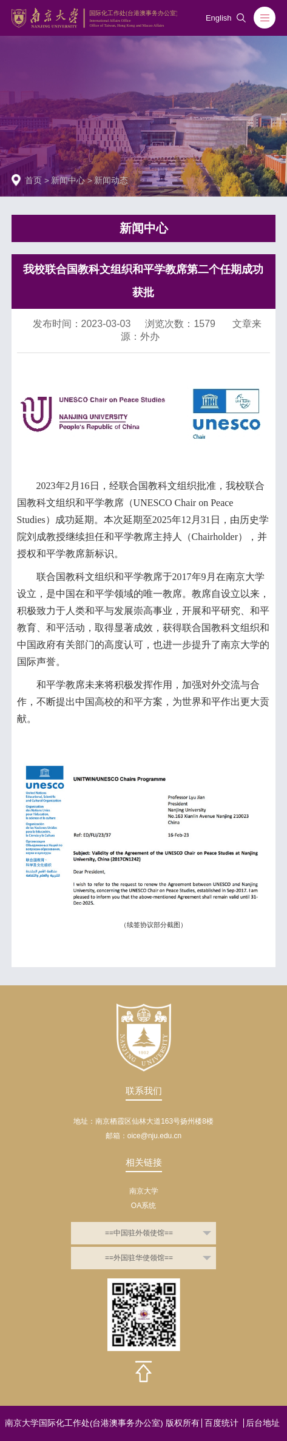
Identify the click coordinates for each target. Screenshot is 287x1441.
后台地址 (263, 1423)
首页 (33, 180)
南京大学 (143, 1191)
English (219, 18)
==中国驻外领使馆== (139, 1233)
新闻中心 (68, 180)
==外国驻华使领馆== (139, 1258)
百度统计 (221, 1423)
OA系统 (143, 1205)
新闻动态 (111, 180)
